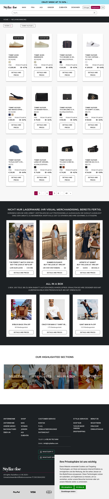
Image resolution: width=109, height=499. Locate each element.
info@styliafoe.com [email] (50, 443)
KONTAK (41, 423)
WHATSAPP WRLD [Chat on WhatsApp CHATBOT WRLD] (48, 457)
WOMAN (24, 426)
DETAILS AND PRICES (21, 273)
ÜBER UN (6, 432)
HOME (6, 19)
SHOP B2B (77, 423)
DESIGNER (75, 7)
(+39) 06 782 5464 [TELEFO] (51, 439)
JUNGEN (24, 429)
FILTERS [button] (8, 26)
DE (103, 7)
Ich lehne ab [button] (80, 487)
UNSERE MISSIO (9, 426)
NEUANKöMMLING (18, 19)
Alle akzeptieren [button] (66, 487)
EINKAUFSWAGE (97, 429)
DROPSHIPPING (79, 432)
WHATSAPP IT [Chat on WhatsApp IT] (46, 452)
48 (66, 193)
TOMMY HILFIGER (28, 26)
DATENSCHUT (43, 432)
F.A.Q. (40, 426)
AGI (22, 432)
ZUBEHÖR (25, 435)
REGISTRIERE (96, 423)
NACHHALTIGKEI (9, 429)
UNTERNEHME (8, 423)
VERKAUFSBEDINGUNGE (47, 429)
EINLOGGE (95, 426)
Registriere (95, 7)
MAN (22, 423)
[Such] (54, 13)
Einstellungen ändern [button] (68, 491)
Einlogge (86, 7)
